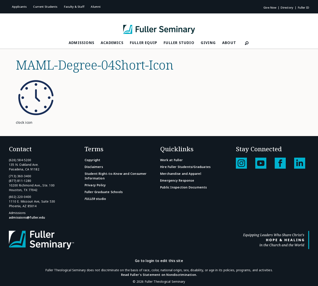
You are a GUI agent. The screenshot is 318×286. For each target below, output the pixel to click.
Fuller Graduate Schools (104, 192)
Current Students (45, 7)
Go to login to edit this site (159, 260)
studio (95, 199)
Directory (287, 7)
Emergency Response (177, 180)
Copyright (92, 160)
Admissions (81, 42)
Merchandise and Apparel (180, 174)
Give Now (269, 7)
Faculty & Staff (74, 7)
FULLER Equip (143, 42)
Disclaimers (94, 167)
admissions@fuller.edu (27, 217)
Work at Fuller (171, 160)
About (229, 42)
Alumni (95, 7)
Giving (208, 42)
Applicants (19, 7)
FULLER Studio (179, 42)
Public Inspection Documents (183, 187)
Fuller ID (303, 7)
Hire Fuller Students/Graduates (185, 167)
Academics (112, 42)
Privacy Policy (95, 185)
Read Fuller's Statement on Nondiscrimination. (159, 275)
